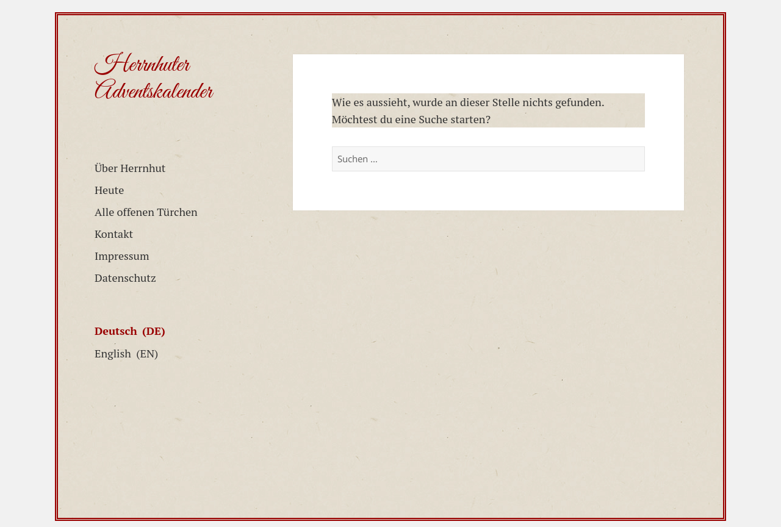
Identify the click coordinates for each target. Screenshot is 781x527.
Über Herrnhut (130, 167)
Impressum (122, 255)
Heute (109, 189)
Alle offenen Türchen (146, 211)
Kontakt (114, 233)
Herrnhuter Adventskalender (153, 78)
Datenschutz (125, 277)
